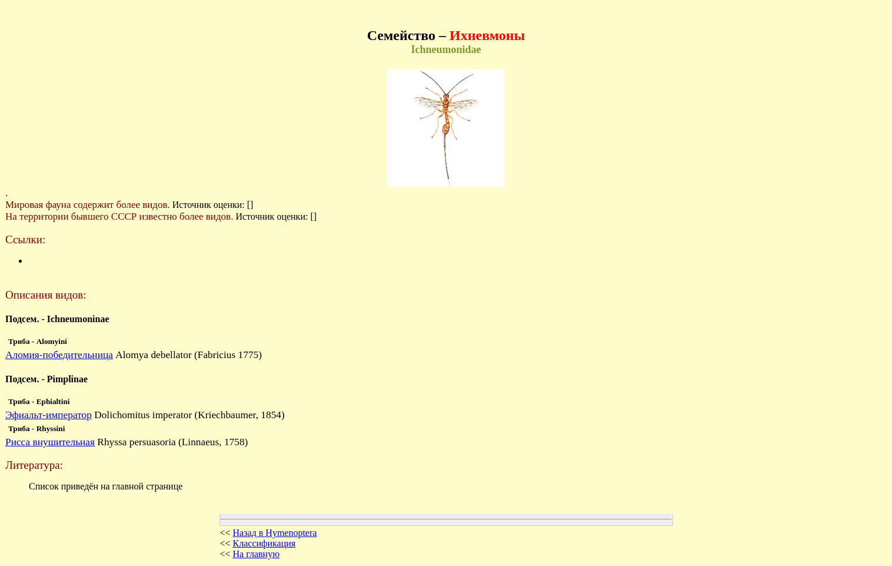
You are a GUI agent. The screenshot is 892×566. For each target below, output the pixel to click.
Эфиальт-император (48, 415)
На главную (256, 554)
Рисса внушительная (50, 442)
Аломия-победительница (59, 354)
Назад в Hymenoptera (275, 533)
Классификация (264, 543)
